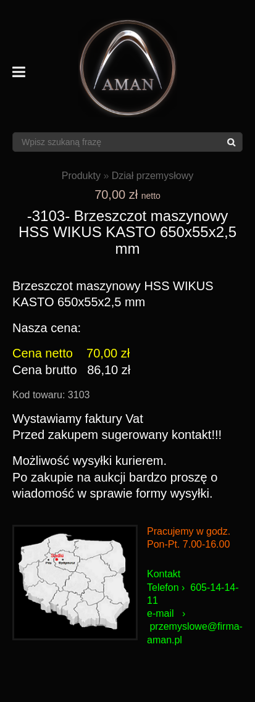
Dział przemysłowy (152, 175)
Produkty (81, 175)
